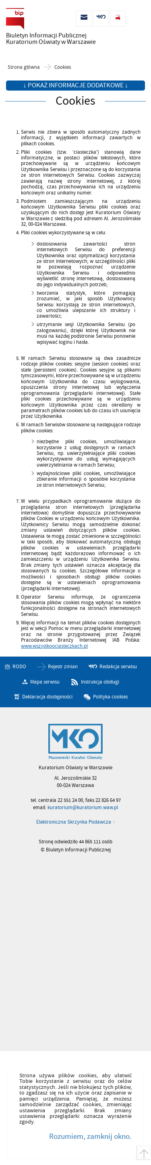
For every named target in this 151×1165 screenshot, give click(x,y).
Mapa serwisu (45, 682)
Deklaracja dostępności (47, 697)
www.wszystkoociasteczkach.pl (54, 646)
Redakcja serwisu (118, 666)
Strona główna (24, 67)
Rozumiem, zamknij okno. (90, 1136)
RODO (19, 666)
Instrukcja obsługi (100, 682)
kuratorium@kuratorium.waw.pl (83, 807)
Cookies (62, 67)
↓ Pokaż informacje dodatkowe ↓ (75, 85)
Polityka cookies (110, 697)
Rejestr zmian (63, 666)
